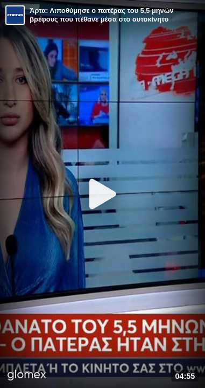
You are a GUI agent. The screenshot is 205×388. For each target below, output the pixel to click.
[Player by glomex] (27, 376)
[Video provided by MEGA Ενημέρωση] (15, 15)
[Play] (103, 194)
